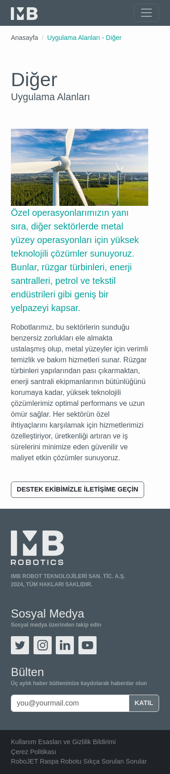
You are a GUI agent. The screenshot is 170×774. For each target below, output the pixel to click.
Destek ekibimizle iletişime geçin (77, 489)
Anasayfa (24, 37)
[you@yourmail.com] (70, 703)
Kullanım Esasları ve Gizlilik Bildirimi (63, 741)
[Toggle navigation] (146, 13)
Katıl (144, 702)
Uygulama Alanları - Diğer (84, 37)
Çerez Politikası (33, 751)
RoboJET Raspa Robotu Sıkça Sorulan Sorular (79, 761)
